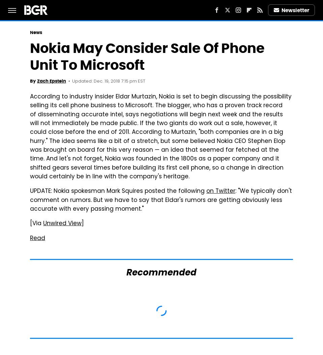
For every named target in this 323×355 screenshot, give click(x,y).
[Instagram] (238, 10)
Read (37, 238)
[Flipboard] (249, 10)
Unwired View (62, 224)
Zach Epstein (51, 81)
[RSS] (260, 10)
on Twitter (220, 191)
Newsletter (292, 10)
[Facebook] (216, 10)
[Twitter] (227, 10)
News (36, 32)
